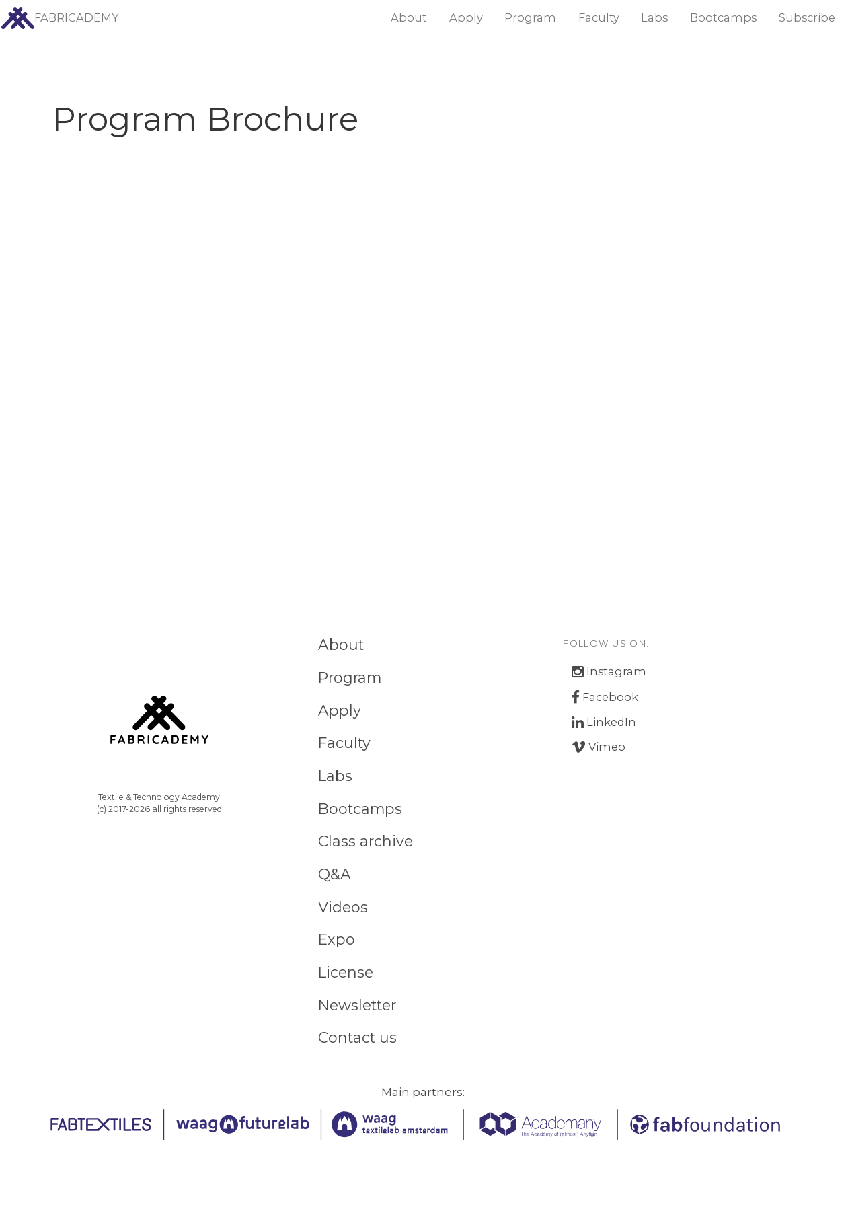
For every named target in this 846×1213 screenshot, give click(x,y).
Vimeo (598, 747)
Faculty (598, 17)
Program (530, 17)
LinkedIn (604, 722)
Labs (654, 17)
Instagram (609, 672)
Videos (343, 907)
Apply (466, 17)
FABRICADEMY (59, 18)
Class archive (365, 841)
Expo (336, 939)
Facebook (605, 697)
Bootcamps (723, 17)
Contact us (357, 1037)
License (345, 972)
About (409, 17)
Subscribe (807, 17)
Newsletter (357, 1005)
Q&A (334, 874)
